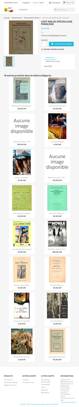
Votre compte (47, 376)
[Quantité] (43, 44)
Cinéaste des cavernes (21, 357)
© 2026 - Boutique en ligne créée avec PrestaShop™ (39, 404)
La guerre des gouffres (21, 321)
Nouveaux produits (10, 382)
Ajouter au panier (61, 44)
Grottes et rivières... (57, 285)
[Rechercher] (64, 10)
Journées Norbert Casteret (22, 249)
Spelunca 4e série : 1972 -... (57, 177)
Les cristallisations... (57, 321)
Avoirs (43, 387)
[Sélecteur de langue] (26, 3)
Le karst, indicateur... (21, 177)
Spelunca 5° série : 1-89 (22, 142)
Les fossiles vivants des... (57, 357)
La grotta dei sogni (57, 142)
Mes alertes (45, 393)
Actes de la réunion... (57, 213)
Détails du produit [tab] (53, 61)
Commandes (45, 385)
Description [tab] (50, 58)
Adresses (44, 390)
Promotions (8, 380)
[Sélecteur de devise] (42, 3)
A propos (23, 10)
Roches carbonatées (21, 285)
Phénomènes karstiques (22, 213)
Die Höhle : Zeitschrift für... (57, 249)
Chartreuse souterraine (57, 106)
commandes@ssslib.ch (68, 402)
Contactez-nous (10, 2)
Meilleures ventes (10, 385)
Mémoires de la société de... (22, 106)
